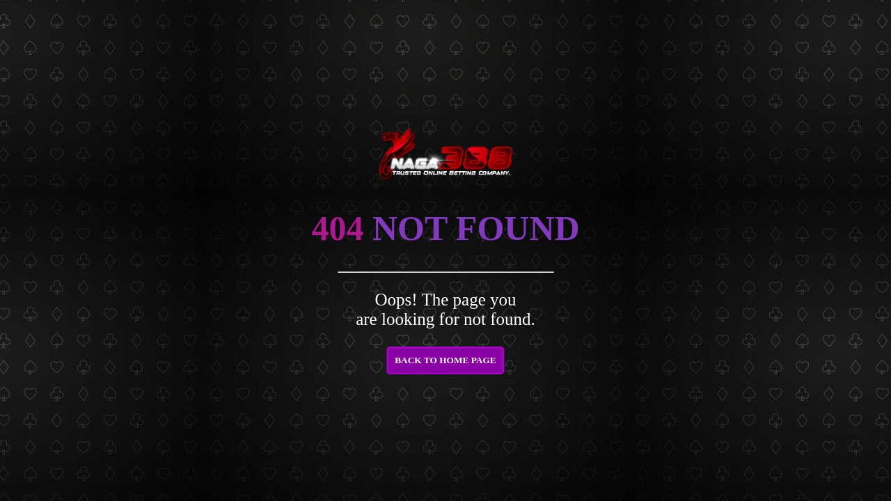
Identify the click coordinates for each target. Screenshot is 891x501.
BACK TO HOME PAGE (445, 360)
